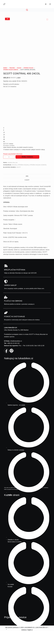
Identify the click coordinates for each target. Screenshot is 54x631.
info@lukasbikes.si (16, 341)
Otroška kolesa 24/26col (38, 164)
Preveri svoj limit (8, 154)
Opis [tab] (27, 176)
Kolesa (14, 164)
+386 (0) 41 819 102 (13, 343)
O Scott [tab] (27, 180)
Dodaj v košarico (27, 157)
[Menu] (4, 4)
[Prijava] (45, 4)
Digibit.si (30, 630)
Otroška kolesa (23, 164)
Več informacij (17, 154)
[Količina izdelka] (9, 157)
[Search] (27, 10)
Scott (19, 167)
